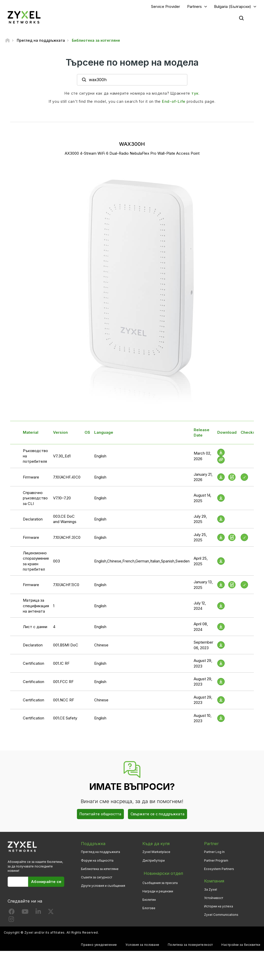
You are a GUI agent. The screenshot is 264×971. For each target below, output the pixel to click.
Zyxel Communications (221, 915)
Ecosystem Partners (219, 869)
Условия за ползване (142, 945)
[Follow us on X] (51, 913)
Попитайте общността (100, 814)
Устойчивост (213, 898)
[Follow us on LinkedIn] (38, 913)
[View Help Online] (221, 460)
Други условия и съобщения (103, 886)
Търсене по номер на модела (132, 62)
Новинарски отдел (161, 873)
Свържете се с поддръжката (157, 814)
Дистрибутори (153, 861)
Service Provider (165, 6)
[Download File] (221, 453)
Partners (194, 6)
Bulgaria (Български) (232, 6)
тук (195, 93)
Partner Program (216, 861)
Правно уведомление (99, 945)
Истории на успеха (218, 907)
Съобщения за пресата (160, 881)
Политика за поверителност (190, 945)
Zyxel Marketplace (156, 852)
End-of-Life (173, 101)
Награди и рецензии (157, 890)
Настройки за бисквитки (240, 945)
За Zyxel (210, 890)
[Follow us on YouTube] (25, 913)
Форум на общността (97, 861)
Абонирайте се (46, 882)
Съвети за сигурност (96, 878)
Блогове (148, 907)
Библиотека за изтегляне (100, 869)
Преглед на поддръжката (100, 852)
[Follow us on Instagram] (11, 921)
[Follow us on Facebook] (12, 913)
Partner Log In (214, 852)
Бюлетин (149, 898)
